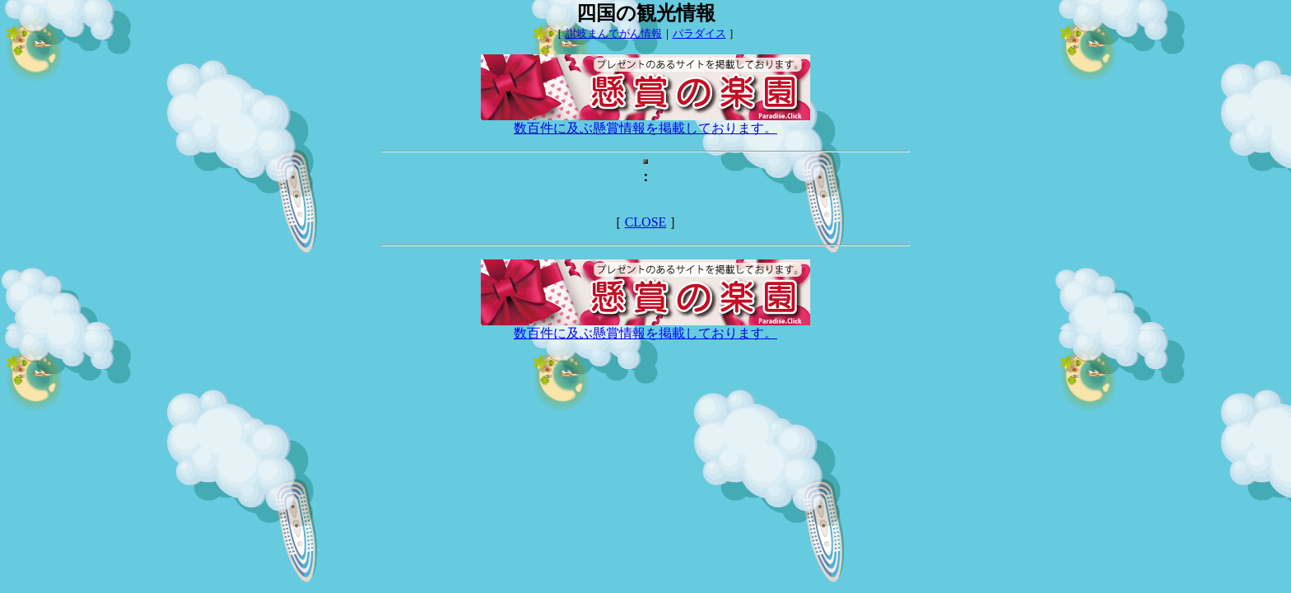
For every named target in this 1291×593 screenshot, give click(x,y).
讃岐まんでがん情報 (614, 33)
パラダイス (699, 33)
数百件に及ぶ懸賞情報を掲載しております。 (645, 122)
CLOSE (646, 222)
